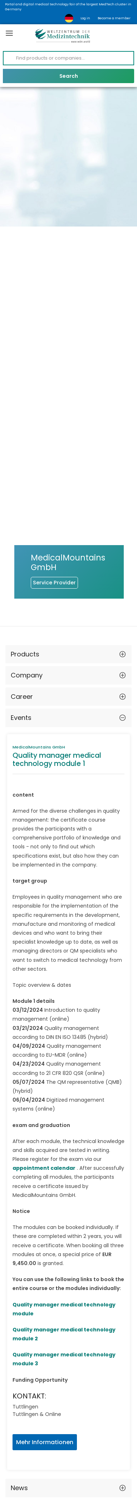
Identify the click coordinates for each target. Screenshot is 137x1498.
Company (27, 612)
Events (21, 654)
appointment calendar (44, 1104)
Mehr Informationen (44, 1379)
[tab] (68, 591)
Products (25, 590)
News (19, 1424)
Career (22, 633)
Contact (24, 1446)
